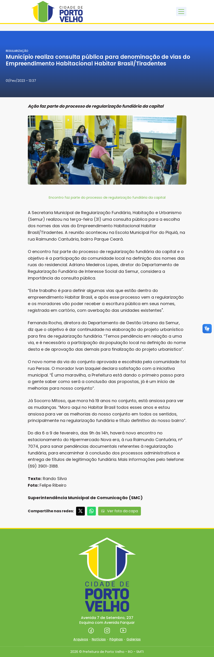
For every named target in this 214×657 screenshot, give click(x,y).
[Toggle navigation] (181, 11)
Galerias (133, 639)
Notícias (99, 639)
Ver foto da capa (119, 511)
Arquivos (80, 639)
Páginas (116, 639)
